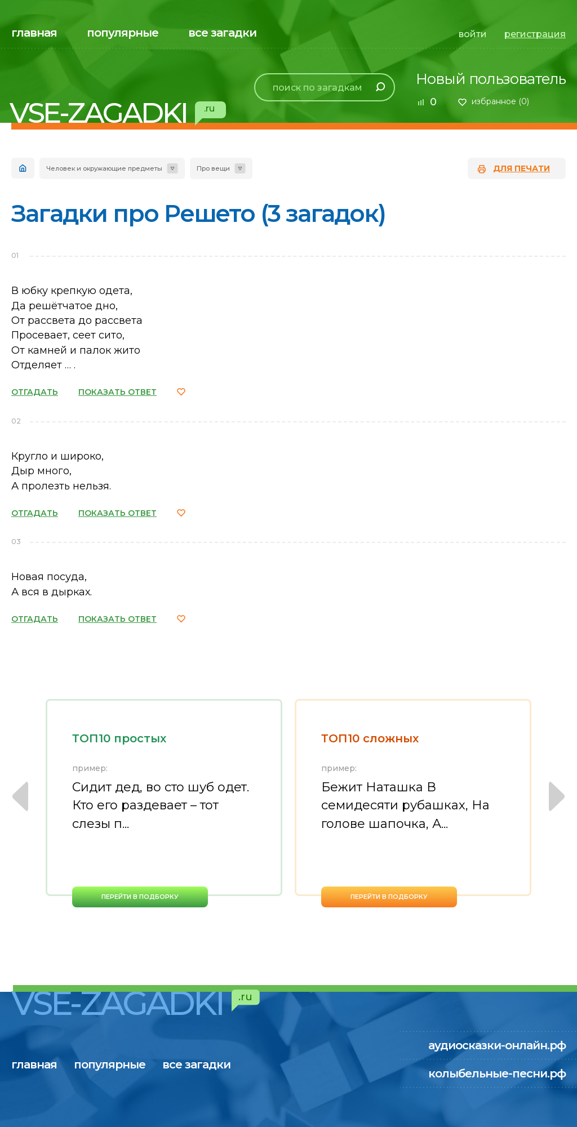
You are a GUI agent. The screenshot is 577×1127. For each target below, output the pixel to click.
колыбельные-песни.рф (497, 1073)
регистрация (535, 34)
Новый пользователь (491, 79)
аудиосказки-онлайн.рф (497, 1045)
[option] (163, 803)
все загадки (222, 32)
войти (473, 34)
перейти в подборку (140, 897)
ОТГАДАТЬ (34, 392)
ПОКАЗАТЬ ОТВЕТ (117, 392)
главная (34, 32)
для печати (521, 168)
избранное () (500, 101)
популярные (122, 32)
